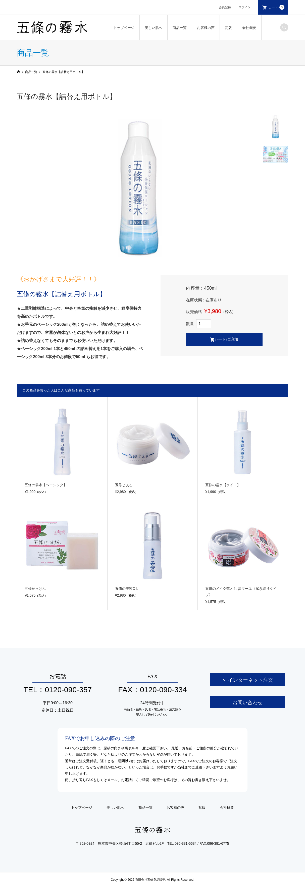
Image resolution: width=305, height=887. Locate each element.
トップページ (123, 28)
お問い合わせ (247, 702)
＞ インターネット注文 (247, 680)
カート (276, 7)
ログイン (244, 7)
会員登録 (225, 7)
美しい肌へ (153, 28)
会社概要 (249, 28)
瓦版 (228, 28)
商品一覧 (180, 28)
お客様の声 (206, 28)
